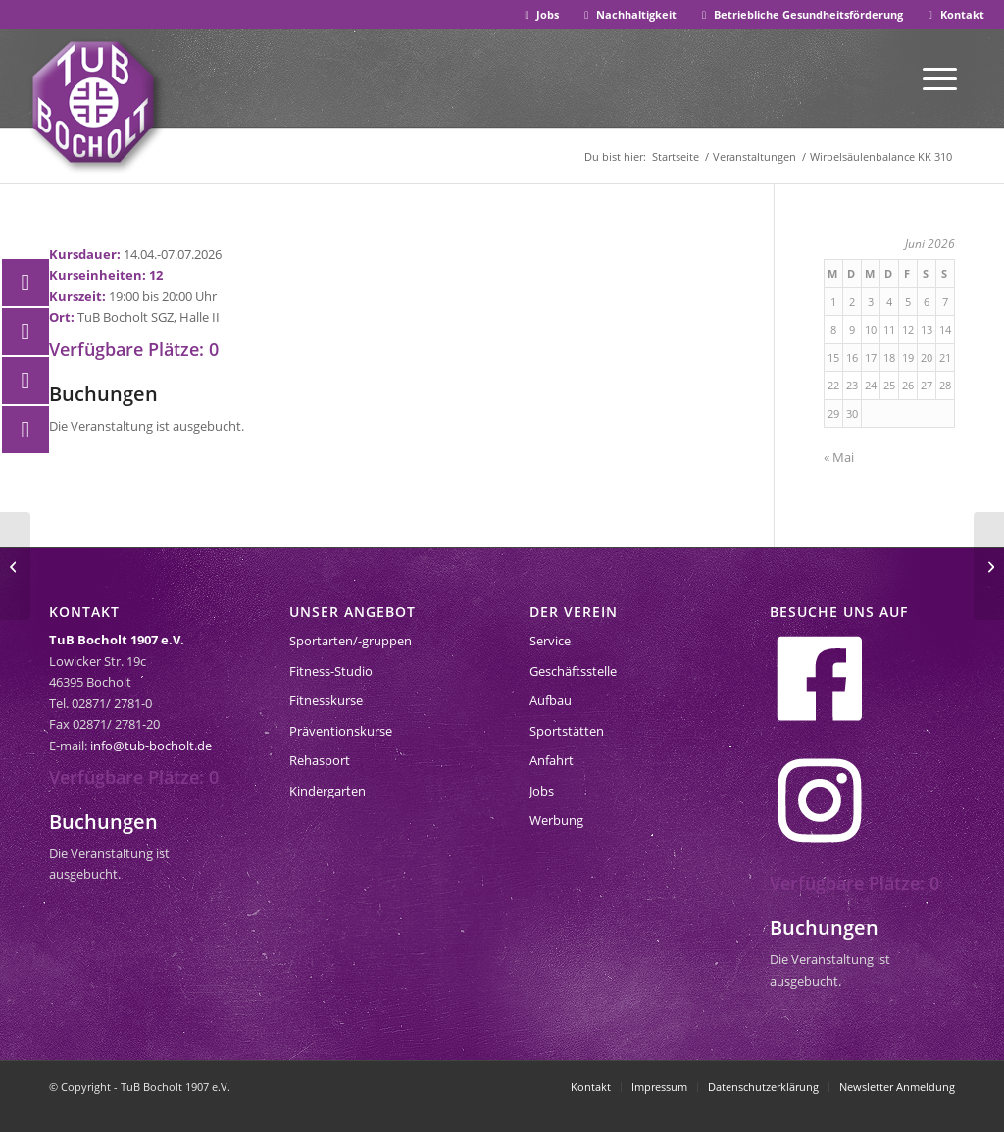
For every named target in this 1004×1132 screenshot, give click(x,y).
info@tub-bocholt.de (151, 745)
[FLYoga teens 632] (15, 566)
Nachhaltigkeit (628, 14)
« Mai (839, 457)
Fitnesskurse (326, 700)
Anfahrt (551, 760)
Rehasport (319, 760)
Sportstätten (566, 731)
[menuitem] (541, 15)
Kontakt (954, 14)
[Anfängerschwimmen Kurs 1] (989, 566)
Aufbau (550, 700)
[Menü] (940, 77)
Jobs (540, 14)
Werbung (556, 820)
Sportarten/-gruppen (350, 640)
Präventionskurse (340, 731)
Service (550, 640)
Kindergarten (327, 790)
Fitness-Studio (331, 671)
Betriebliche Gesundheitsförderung (800, 14)
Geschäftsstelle (573, 671)
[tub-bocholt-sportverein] (93, 102)
